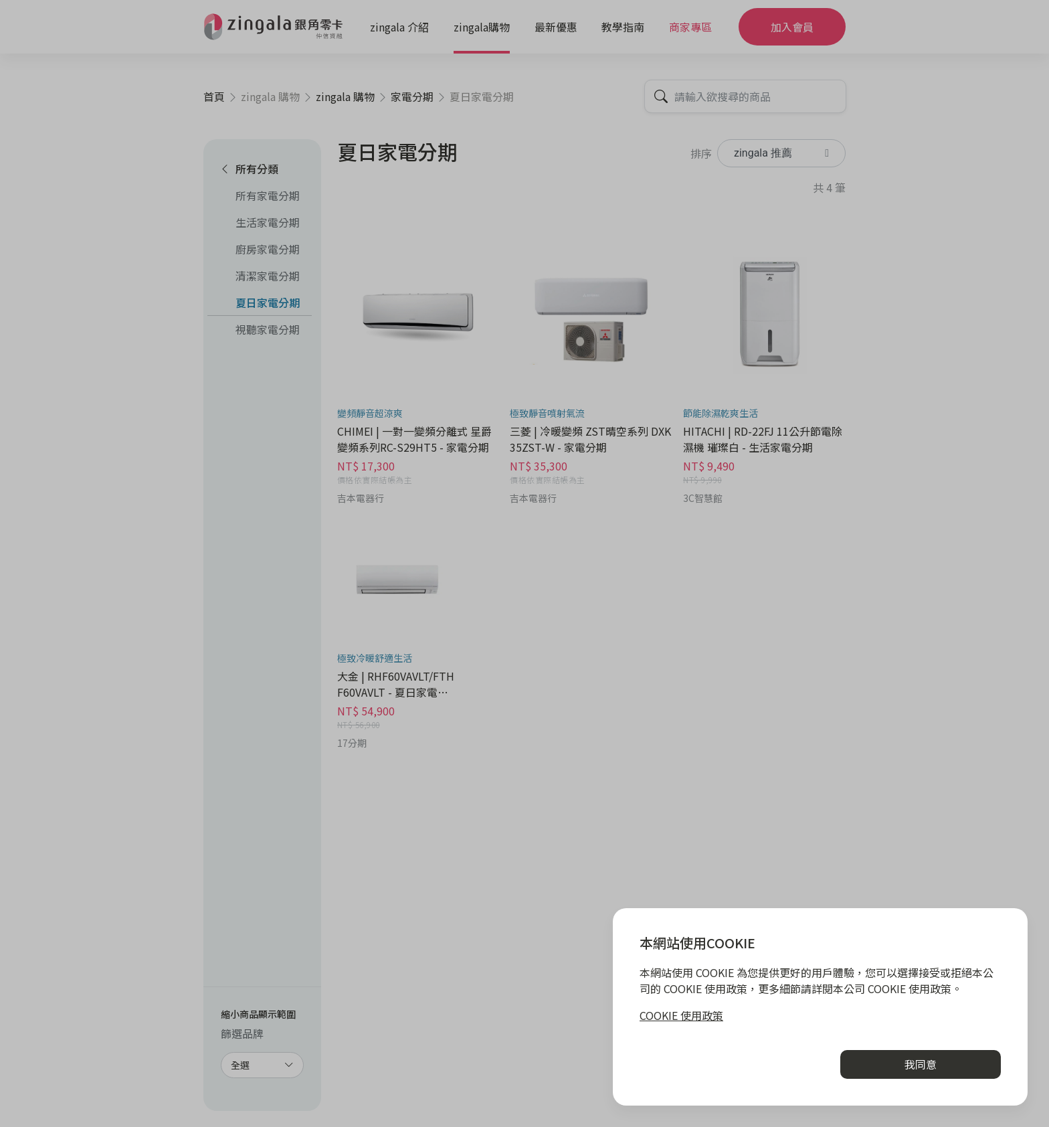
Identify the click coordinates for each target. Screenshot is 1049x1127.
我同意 (920, 1064)
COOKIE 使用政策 (681, 1015)
